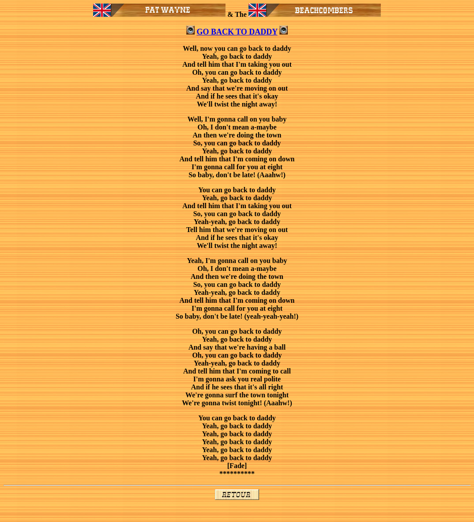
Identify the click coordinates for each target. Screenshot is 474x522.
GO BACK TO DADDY (236, 31)
